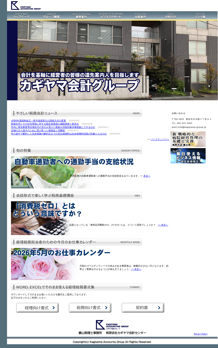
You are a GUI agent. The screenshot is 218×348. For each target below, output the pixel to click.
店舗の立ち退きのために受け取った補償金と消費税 (38, 130)
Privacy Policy (201, 334)
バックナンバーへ (160, 139)
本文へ (146, 176)
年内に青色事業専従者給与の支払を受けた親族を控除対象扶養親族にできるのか (53, 127)
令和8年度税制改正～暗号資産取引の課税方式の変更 (38, 120)
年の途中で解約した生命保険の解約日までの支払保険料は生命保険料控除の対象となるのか (59, 133)
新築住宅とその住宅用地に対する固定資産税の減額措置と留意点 (45, 124)
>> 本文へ (163, 225)
